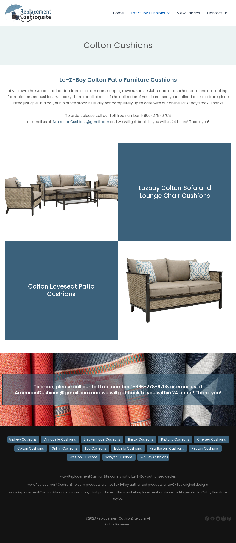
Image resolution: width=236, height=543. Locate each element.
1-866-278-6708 (150, 386)
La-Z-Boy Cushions (150, 13)
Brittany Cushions (175, 439)
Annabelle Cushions (60, 439)
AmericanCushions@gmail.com (81, 121)
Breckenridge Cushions (102, 439)
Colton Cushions (30, 448)
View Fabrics (188, 13)
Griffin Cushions (64, 448)
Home (118, 13)
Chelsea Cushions (211, 439)
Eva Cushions (95, 448)
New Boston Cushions (167, 448)
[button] (167, 13)
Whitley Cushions (154, 457)
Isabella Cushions (128, 448)
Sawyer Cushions (119, 457)
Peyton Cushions (205, 448)
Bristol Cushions (140, 439)
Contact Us (217, 13)
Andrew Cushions (22, 439)
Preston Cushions (83, 457)
